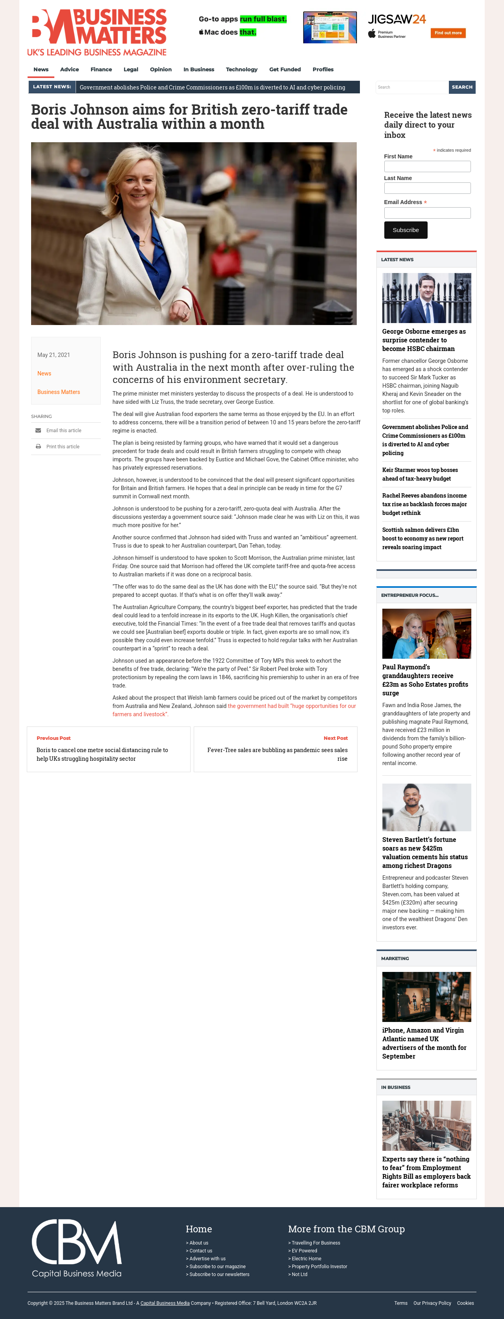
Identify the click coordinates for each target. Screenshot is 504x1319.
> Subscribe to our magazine (216, 1266)
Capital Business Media (165, 1303)
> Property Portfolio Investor (317, 1266)
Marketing (395, 958)
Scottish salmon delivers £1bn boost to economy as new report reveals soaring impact (422, 538)
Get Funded (285, 69)
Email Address (405, 202)
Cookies (465, 1303)
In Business (198, 69)
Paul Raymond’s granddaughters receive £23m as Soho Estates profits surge (425, 680)
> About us (197, 1243)
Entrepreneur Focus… (410, 595)
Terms (401, 1303)
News (40, 69)
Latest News (397, 259)
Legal (131, 69)
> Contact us (199, 1251)
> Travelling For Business (314, 1243)
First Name (398, 156)
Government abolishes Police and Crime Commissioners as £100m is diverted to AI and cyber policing (212, 87)
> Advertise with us (206, 1258)
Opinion (161, 69)
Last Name (398, 178)
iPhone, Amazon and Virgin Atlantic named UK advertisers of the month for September (424, 1043)
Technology (242, 69)
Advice (69, 69)
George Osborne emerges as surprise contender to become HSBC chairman (424, 339)
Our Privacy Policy (432, 1303)
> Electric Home (304, 1258)
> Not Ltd (298, 1274)
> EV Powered (302, 1251)
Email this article (56, 430)
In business (395, 1087)
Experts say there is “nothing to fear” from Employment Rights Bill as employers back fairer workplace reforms (426, 1172)
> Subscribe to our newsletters (217, 1274)
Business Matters (58, 392)
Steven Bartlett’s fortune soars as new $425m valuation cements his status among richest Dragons (425, 852)
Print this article (55, 447)
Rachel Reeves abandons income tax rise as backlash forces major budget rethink (424, 504)
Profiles (323, 69)
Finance (101, 69)
